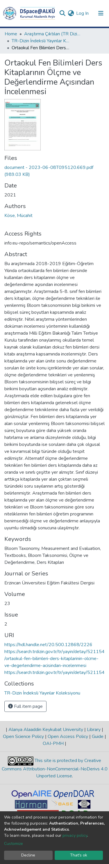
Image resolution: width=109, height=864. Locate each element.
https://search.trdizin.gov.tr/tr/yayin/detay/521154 (54, 672)
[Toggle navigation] (101, 13)
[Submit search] (62, 13)
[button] (70, 13)
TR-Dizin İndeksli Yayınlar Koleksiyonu (41, 41)
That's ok (78, 855)
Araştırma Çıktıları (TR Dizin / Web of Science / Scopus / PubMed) (53, 34)
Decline (28, 855)
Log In (82, 13)
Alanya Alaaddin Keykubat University (45, 729)
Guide (98, 736)
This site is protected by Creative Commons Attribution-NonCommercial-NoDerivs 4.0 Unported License (55, 768)
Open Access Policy (68, 736)
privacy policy (74, 835)
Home (11, 34)
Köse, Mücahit (18, 215)
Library (94, 729)
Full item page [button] (25, 706)
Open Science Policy (24, 736)
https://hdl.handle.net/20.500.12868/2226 (48, 644)
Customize (13, 843)
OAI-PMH (54, 743)
